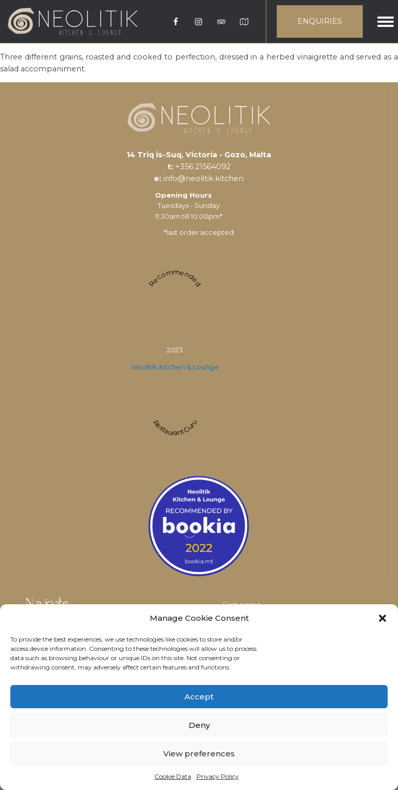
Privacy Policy (217, 776)
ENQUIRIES (319, 21)
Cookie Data (172, 776)
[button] (382, 618)
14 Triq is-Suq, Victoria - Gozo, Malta (198, 154)
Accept (199, 697)
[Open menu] (385, 21)
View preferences (199, 753)
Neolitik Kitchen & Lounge (175, 367)
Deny (199, 725)
